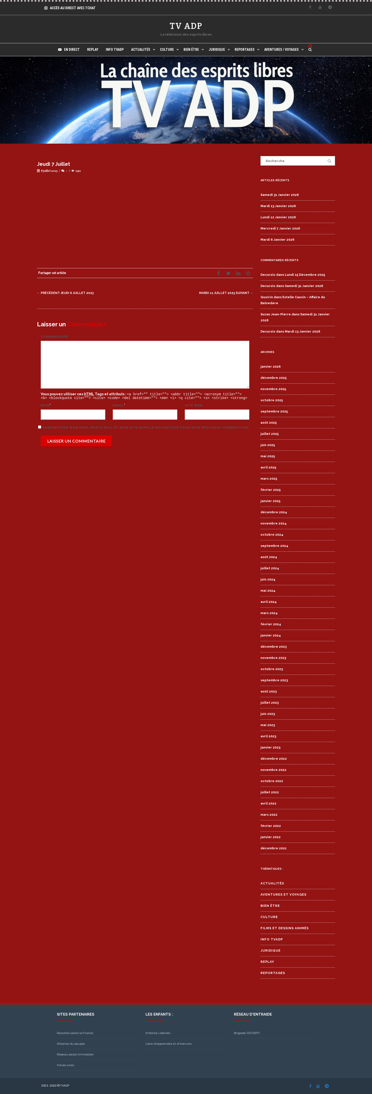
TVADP (64, 1085)
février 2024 (270, 624)
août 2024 (268, 557)
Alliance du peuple (71, 1043)
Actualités (140, 50)
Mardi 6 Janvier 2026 (277, 239)
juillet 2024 (269, 568)
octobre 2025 (271, 400)
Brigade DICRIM (247, 1033)
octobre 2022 (271, 781)
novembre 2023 (273, 658)
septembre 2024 (274, 546)
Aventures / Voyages (281, 50)
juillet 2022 (269, 792)
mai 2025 (267, 456)
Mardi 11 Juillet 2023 (224, 293)
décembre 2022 (273, 758)
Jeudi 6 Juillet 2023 (66, 293)
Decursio (267, 275)
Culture (167, 50)
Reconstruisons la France (75, 1033)
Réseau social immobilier (75, 1054)
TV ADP (186, 25)
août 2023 (268, 691)
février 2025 (270, 490)
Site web (194, 404)
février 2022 (270, 826)
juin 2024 (267, 579)
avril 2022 (268, 803)
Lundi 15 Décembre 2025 (305, 275)
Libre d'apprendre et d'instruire (169, 1043)
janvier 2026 (270, 366)
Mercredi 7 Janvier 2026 (280, 228)
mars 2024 (269, 613)
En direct (69, 50)
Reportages (245, 50)
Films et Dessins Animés (284, 928)
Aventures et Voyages (283, 894)
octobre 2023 (271, 669)
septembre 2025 (274, 411)
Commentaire (54, 336)
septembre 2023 (274, 680)
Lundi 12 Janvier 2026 (278, 217)
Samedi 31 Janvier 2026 (279, 195)
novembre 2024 (273, 523)
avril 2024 (268, 602)
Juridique (217, 50)
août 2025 (268, 422)
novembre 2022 (273, 770)
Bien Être (191, 50)
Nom (45, 404)
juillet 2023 (269, 702)
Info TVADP (115, 50)
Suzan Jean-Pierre (275, 314)
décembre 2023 (273, 646)
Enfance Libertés (158, 1033)
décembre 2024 (273, 512)
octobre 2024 (271, 534)
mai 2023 (267, 725)
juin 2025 (267, 445)
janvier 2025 (270, 501)
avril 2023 (268, 736)
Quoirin (266, 297)
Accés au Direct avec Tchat (70, 8)
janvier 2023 (270, 747)
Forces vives (65, 1065)
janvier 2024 (270, 635)
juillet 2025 (269, 434)
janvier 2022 (270, 837)
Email (118, 404)
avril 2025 (268, 467)
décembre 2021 (273, 848)
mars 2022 (268, 814)
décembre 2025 (273, 378)
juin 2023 (267, 714)
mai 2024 (267, 590)
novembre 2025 (273, 389)
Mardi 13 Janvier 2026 (278, 206)
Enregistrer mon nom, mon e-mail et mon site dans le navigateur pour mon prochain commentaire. (146, 427)
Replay (92, 50)
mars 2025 (268, 478)
